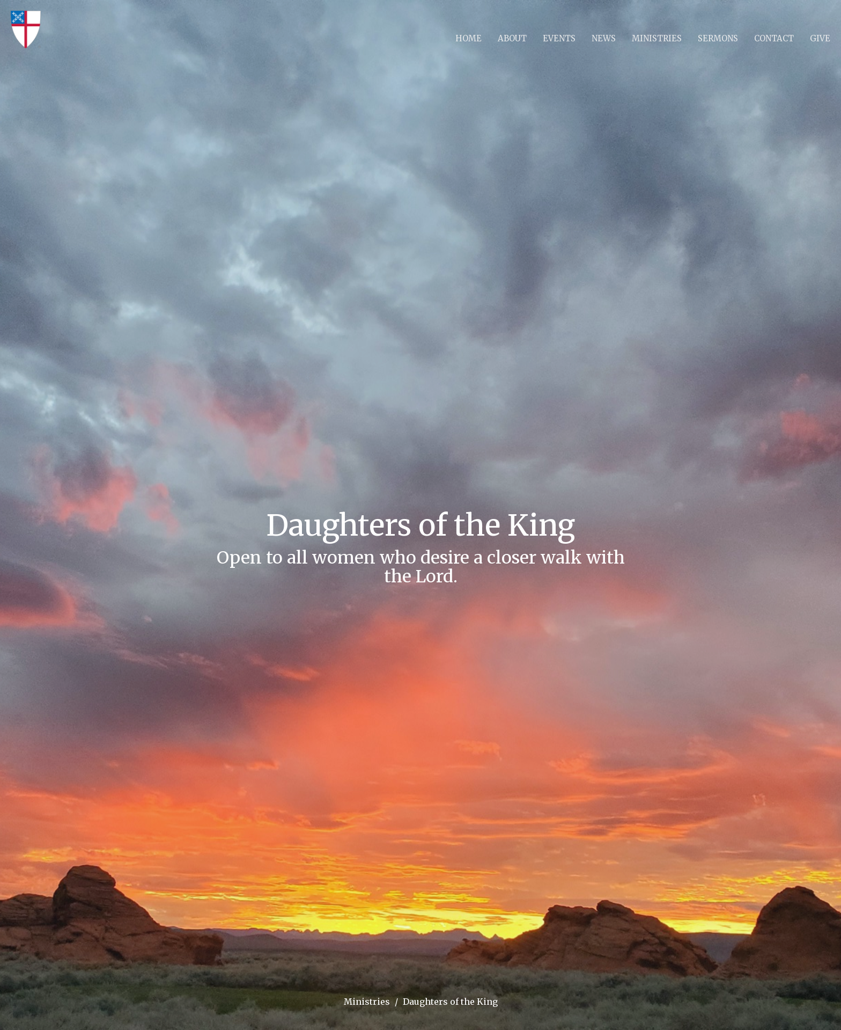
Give (820, 38)
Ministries (657, 38)
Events (559, 38)
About (512, 38)
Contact (774, 38)
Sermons (718, 38)
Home (468, 38)
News (604, 38)
